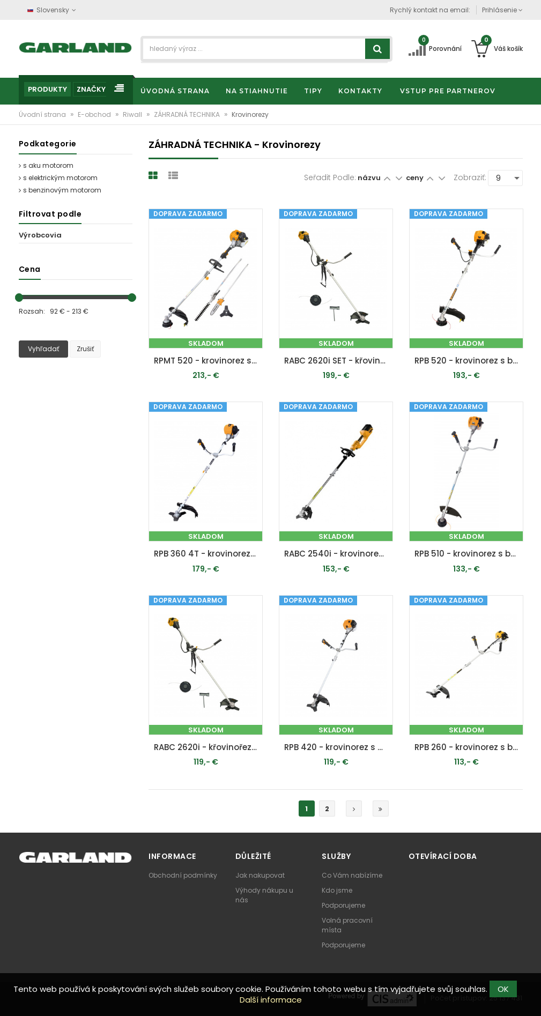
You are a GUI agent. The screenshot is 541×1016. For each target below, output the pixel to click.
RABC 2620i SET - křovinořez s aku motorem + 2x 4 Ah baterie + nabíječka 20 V (338, 360)
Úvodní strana (43, 114)
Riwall (133, 114)
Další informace (271, 999)
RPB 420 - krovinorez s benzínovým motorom (338, 747)
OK (503, 989)
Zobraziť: (470, 177)
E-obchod (95, 114)
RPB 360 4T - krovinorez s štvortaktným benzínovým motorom (208, 553)
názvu (369, 178)
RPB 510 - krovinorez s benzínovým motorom (468, 553)
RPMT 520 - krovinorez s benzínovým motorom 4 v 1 (208, 360)
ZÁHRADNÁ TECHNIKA (187, 114)
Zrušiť (85, 348)
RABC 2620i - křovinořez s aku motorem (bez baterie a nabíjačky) (208, 747)
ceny (415, 178)
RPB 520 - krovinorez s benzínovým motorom (468, 360)
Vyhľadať (43, 348)
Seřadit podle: (330, 177)
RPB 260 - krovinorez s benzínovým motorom (468, 747)
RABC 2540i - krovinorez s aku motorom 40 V (338, 553)
